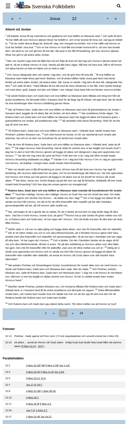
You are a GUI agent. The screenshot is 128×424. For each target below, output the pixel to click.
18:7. (39, 384)
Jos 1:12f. (64, 365)
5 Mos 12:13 (29, 346)
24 (81, 313)
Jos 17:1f (31, 384)
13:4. (43, 378)
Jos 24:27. (46, 416)
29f (43, 365)
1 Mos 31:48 (33, 416)
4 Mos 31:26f (33, 391)
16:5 (40, 346)
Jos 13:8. (59, 372)
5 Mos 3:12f (47, 372)
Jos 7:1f (30, 410)
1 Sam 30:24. (48, 391)
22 (63, 313)
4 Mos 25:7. (32, 397)
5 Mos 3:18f (52, 365)
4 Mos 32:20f (33, 365)
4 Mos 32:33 (33, 372)
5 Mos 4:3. (46, 403)
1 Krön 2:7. (42, 410)
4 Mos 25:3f (32, 403)
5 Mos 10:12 (33, 378)
